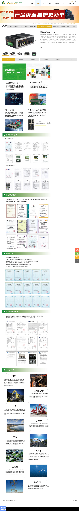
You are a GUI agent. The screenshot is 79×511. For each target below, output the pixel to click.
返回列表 (75, 500)
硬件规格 (21, 59)
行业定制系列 (73, 26)
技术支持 (50, 3)
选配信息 (46, 59)
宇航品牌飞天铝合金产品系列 (30, 26)
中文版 (72, 1)
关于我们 (63, 3)
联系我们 (69, 3)
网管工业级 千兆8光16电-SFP (11, 500)
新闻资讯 (57, 3)
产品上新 (21, 26)
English (76, 1)
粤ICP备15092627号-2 (50, 508)
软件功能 (33, 59)
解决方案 (44, 3)
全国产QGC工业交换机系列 (13, 26)
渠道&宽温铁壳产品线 (65, 26)
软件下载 (70, 59)
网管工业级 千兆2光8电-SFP (11, 502)
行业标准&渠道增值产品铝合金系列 (47, 23)
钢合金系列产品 (56, 26)
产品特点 (9, 59)
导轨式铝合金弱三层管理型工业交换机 (60, 23)
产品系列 (38, 3)
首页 (32, 3)
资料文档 (58, 59)
